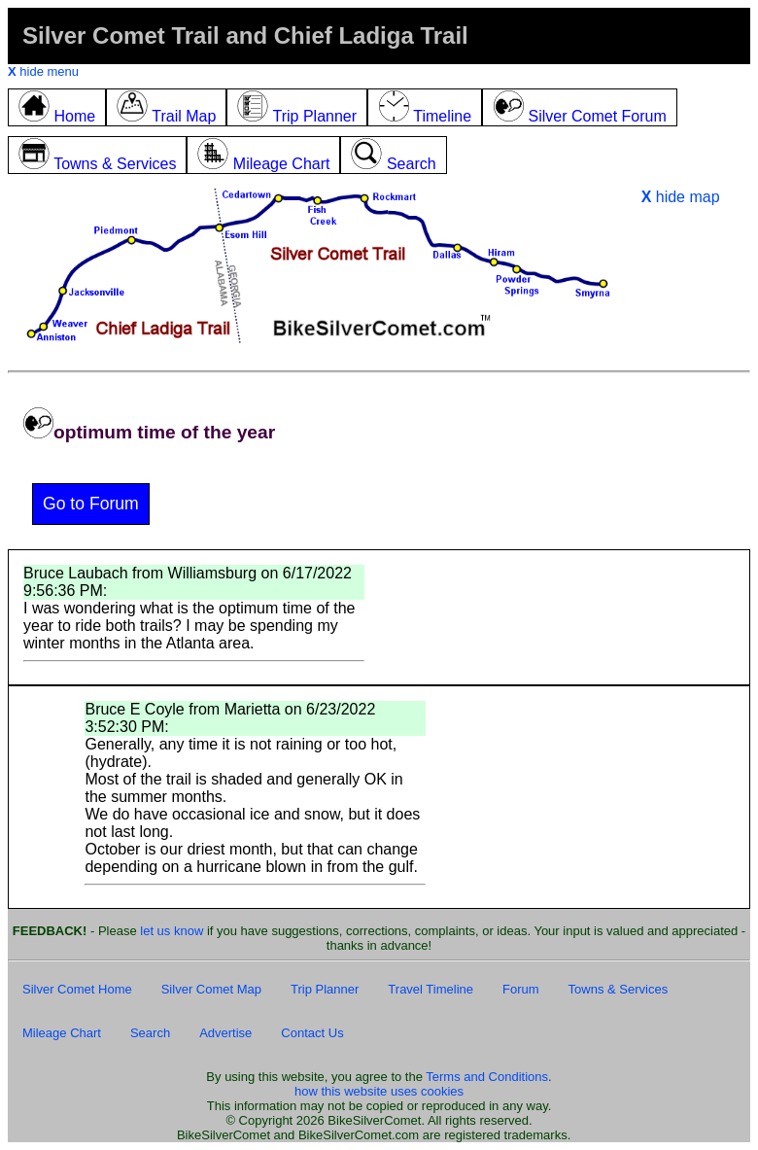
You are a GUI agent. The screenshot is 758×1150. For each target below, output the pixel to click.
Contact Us (312, 1033)
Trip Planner (325, 989)
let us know (171, 930)
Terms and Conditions (487, 1076)
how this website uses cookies (379, 1091)
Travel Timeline (430, 989)
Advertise (225, 1033)
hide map (680, 197)
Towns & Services (618, 989)
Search (150, 1033)
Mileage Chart (61, 1033)
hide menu (43, 71)
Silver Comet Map (211, 989)
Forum (520, 989)
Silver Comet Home (77, 989)
